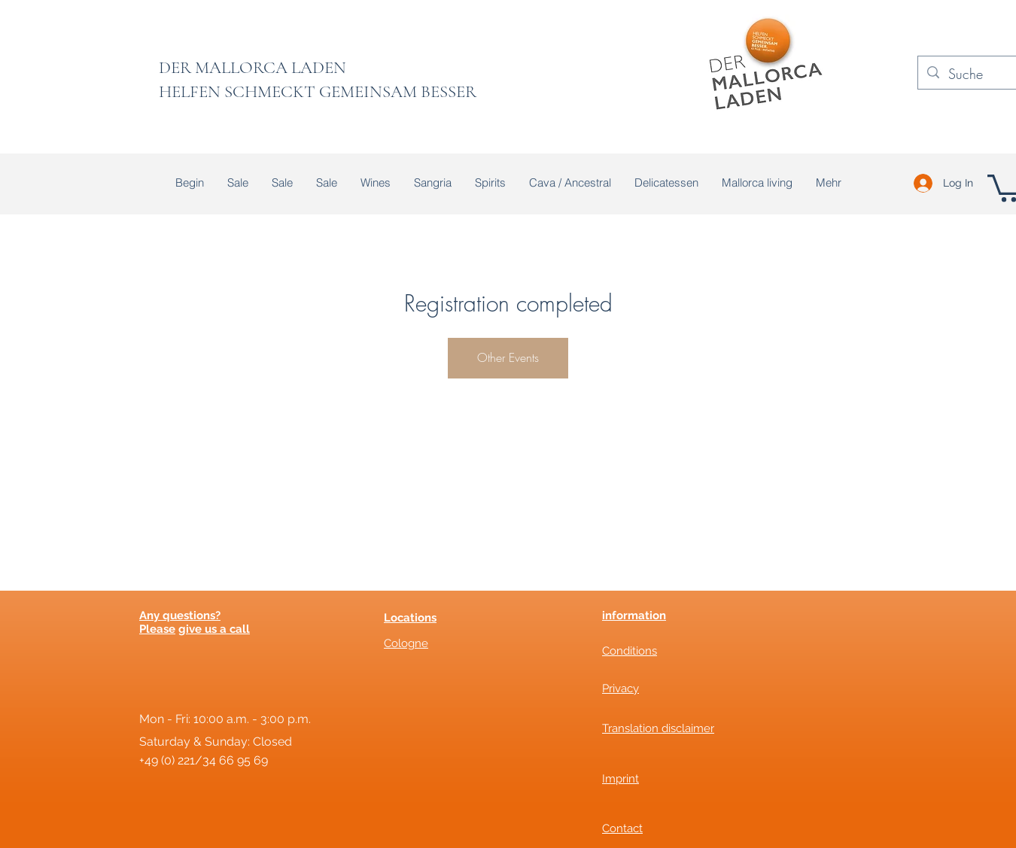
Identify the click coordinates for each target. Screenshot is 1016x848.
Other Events (508, 357)
